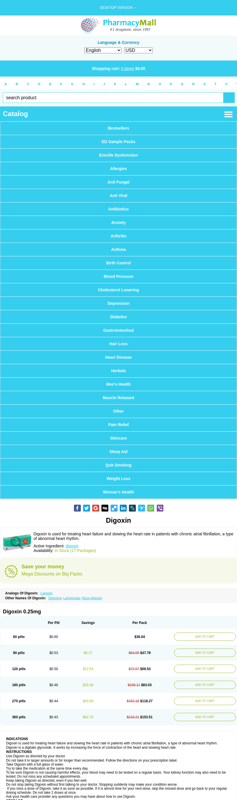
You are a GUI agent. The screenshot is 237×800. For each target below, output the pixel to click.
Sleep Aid (118, 451)
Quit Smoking (118, 465)
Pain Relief (118, 424)
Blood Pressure (118, 276)
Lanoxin (46, 593)
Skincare (118, 438)
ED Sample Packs (119, 141)
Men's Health (118, 384)
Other (118, 411)
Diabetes (118, 317)
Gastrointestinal (118, 330)
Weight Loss (118, 478)
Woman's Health (118, 492)
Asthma (118, 249)
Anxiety (118, 222)
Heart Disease (118, 357)
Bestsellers (118, 128)
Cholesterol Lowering (118, 290)
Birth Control (118, 263)
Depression (118, 303)
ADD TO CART (204, 636)
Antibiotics (118, 209)
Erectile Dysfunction (118, 155)
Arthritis (118, 236)
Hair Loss (118, 344)
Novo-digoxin (92, 598)
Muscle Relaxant (118, 397)
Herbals (118, 370)
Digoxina (55, 598)
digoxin (72, 546)
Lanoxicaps (72, 598)
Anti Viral (118, 195)
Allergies (118, 168)
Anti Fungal (118, 182)
